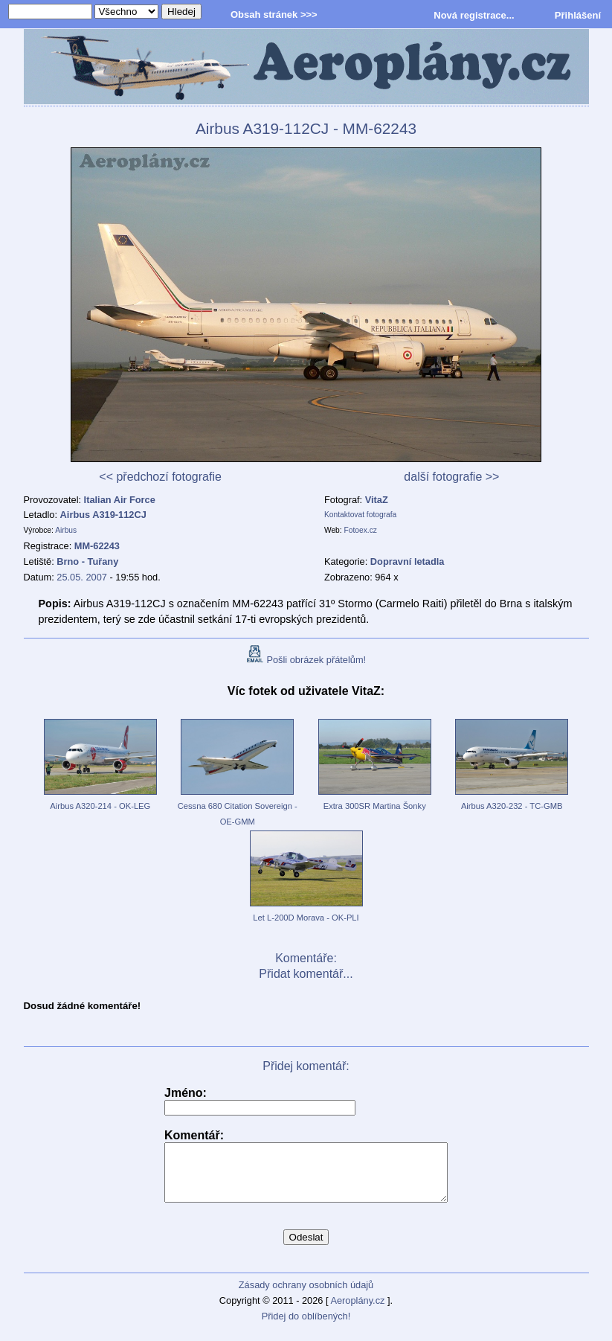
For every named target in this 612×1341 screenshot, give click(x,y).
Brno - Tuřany (87, 561)
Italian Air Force (119, 499)
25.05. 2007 (82, 577)
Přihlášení (578, 15)
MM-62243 (97, 545)
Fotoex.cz (360, 530)
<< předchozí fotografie (160, 476)
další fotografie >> (451, 476)
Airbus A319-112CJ (103, 514)
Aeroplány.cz (357, 1311)
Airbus (66, 530)
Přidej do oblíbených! (306, 1327)
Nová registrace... (474, 15)
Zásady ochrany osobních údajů (306, 1296)
